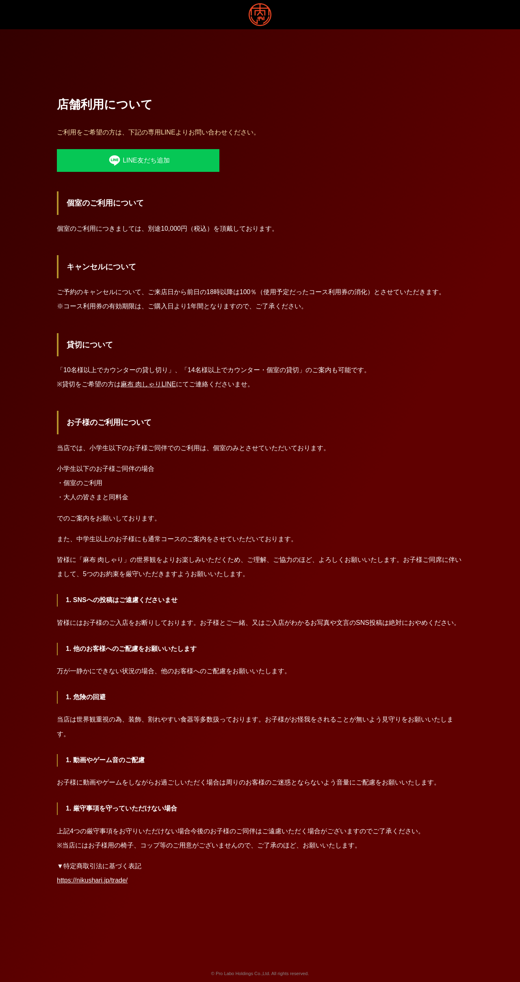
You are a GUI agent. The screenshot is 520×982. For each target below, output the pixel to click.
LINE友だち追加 (138, 160)
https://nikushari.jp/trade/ (92, 880)
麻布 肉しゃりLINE (148, 384)
